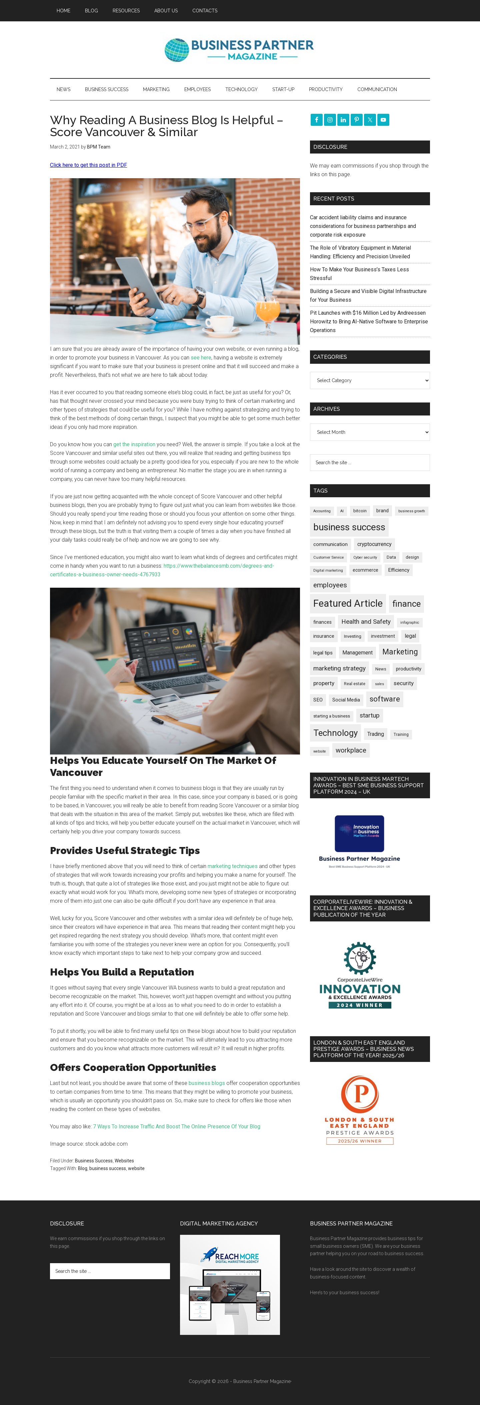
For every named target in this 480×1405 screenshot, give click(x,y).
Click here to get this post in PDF (88, 165)
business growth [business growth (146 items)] (411, 511)
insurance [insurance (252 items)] (323, 636)
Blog (82, 1168)
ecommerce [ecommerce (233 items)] (365, 570)
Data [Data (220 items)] (391, 557)
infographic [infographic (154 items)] (409, 622)
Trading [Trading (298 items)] (375, 734)
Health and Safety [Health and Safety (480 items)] (366, 621)
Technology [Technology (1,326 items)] (335, 733)
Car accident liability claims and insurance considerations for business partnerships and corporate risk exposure (363, 226)
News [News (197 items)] (380, 668)
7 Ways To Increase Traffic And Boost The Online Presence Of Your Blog (176, 1126)
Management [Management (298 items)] (357, 652)
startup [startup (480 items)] (370, 715)
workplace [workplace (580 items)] (351, 750)
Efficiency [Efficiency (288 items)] (398, 570)
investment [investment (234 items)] (383, 636)
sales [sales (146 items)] (379, 684)
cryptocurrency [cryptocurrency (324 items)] (374, 544)
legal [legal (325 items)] (410, 636)
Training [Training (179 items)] (401, 734)
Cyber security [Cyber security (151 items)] (365, 557)
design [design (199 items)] (412, 557)
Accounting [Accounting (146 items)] (322, 511)
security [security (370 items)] (404, 683)
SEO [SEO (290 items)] (318, 700)
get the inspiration (134, 444)
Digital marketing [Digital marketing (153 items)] (328, 570)
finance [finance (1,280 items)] (406, 604)
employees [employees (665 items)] (330, 585)
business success (107, 1168)
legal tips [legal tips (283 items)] (323, 653)
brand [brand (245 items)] (382, 510)
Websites (124, 1160)
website (136, 1168)
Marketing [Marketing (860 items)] (400, 651)
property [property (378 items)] (323, 683)
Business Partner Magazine (240, 50)
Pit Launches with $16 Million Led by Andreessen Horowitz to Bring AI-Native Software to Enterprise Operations (369, 321)
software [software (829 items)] (385, 699)
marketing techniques (233, 866)
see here (201, 357)
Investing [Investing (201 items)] (352, 636)
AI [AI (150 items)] (342, 511)
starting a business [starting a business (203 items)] (331, 716)
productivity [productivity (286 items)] (408, 669)
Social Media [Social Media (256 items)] (346, 700)
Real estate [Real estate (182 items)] (354, 683)
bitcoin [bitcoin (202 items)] (360, 510)
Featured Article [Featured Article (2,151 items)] (348, 603)
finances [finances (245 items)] (322, 622)
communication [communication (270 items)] (330, 544)
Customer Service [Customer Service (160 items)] (328, 557)
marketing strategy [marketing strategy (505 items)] (339, 668)
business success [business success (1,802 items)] (349, 527)
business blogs (207, 1083)
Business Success (94, 1160)
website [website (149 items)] (319, 751)
